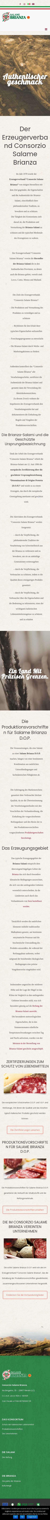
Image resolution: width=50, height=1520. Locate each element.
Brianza (15, 874)
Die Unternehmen (9, 1433)
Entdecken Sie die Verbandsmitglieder (25, 1294)
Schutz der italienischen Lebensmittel (18, 1424)
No (22, 1517)
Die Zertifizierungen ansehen (25, 1129)
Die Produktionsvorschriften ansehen (25, 1209)
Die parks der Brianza (11, 1481)
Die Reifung (7, 1457)
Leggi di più (32, 1517)
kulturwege (6, 1485)
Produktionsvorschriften (12, 1429)
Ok (16, 1517)
